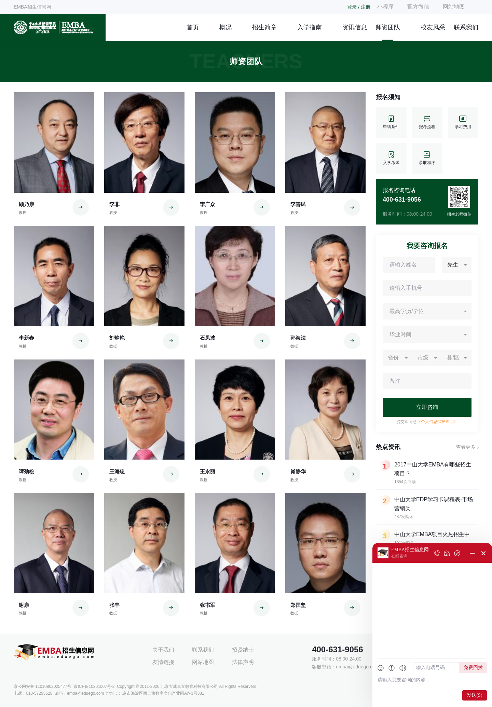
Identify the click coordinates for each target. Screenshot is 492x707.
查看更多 (465, 447)
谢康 (24, 605)
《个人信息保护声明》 (437, 421)
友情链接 (163, 662)
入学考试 (391, 158)
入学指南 (309, 27)
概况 (225, 27)
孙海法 (298, 338)
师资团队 (387, 27)
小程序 (385, 7)
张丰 (114, 605)
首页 (193, 27)
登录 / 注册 (358, 7)
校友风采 (433, 27)
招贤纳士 (243, 650)
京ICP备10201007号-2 (93, 686)
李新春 (26, 338)
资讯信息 (354, 27)
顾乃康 (26, 204)
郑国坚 (298, 605)
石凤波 (207, 338)
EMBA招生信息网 (32, 7)
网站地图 (454, 7)
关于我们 (163, 650)
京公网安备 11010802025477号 (42, 686)
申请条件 (391, 122)
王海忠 (117, 471)
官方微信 (418, 7)
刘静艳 (117, 338)
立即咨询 (427, 407)
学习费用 (463, 122)
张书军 (207, 605)
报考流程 (427, 122)
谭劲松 (26, 471)
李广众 (207, 204)
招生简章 (264, 27)
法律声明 (243, 662)
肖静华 (298, 471)
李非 (114, 204)
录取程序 (427, 158)
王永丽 (207, 471)
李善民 (298, 204)
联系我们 (466, 27)
